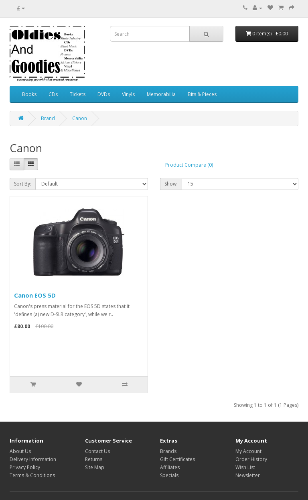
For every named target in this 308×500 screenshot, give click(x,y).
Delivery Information (33, 459)
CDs (53, 94)
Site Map (94, 467)
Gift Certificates (177, 459)
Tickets (77, 94)
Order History (251, 459)
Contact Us (97, 451)
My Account (248, 451)
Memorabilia (161, 94)
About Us (20, 451)
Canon (79, 118)
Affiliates (170, 467)
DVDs (103, 94)
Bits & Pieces (202, 94)
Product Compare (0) (189, 164)
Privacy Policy (25, 467)
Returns (93, 459)
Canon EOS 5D (35, 295)
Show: (171, 183)
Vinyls (128, 94)
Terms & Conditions (32, 475)
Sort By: (22, 183)
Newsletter (247, 475)
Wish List (245, 467)
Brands (168, 451)
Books (29, 94)
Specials (169, 475)
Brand (48, 118)
